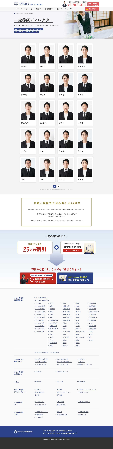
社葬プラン (81, 362)
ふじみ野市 (66, 337)
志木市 (64, 340)
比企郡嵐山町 (92, 306)
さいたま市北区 (39, 323)
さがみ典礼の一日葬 (41, 365)
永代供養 (59, 389)
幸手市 (77, 320)
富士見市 (65, 346)
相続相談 (37, 389)
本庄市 (51, 346)
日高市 (91, 323)
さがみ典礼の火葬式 (41, 362)
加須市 (77, 340)
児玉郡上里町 (53, 326)
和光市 (77, 309)
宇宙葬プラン (82, 359)
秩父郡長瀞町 (66, 312)
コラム (16, 382)
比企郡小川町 (92, 309)
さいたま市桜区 (39, 331)
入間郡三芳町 (66, 331)
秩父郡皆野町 (66, 320)
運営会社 (59, 412)
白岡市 (77, 343)
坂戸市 (64, 326)
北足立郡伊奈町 (80, 337)
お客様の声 (38, 371)
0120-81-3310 (77, 4)
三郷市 (51, 306)
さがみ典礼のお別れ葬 (41, 359)
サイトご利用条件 (83, 412)
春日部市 (52, 309)
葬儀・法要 (38, 381)
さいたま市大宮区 (40, 314)
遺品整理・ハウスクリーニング (87, 389)
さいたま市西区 (39, 329)
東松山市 (78, 329)
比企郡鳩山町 (92, 314)
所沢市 (64, 329)
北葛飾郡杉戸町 (80, 331)
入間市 (64, 334)
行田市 (51, 337)
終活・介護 (60, 381)
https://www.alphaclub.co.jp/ (66, 433)
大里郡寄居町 (66, 306)
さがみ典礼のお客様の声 (19, 373)
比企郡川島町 (92, 326)
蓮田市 (77, 334)
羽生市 (51, 331)
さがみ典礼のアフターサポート (20, 391)
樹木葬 (37, 395)
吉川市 (51, 317)
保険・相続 (81, 381)
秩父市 (64, 303)
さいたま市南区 (39, 320)
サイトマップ (82, 415)
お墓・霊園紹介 (39, 392)
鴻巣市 (77, 323)
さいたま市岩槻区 (40, 309)
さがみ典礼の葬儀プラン (19, 360)
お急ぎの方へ (93, 9)
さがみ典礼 (19, 13)
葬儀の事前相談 (61, 405)
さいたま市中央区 (40, 317)
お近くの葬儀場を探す (41, 297)
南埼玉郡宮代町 (54, 323)
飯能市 (64, 343)
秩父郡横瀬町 (53, 343)
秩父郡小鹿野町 (67, 317)
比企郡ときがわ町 (94, 312)
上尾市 (77, 326)
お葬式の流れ (60, 402)
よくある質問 (39, 417)
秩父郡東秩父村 (54, 329)
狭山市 (64, 323)
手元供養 (59, 395)
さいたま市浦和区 (40, 306)
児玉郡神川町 (66, 314)
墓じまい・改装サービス (64, 392)
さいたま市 (38, 303)
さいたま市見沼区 (40, 312)
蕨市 (90, 337)
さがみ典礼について (41, 405)
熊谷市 (51, 334)
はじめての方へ (39, 402)
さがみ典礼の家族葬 (62, 359)
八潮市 (51, 314)
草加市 (51, 312)
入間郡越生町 (92, 320)
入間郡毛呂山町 (93, 317)
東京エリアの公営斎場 (41, 352)
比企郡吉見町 (92, 329)
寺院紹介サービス (83, 392)
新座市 (91, 340)
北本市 (77, 346)
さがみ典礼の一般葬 (62, 365)
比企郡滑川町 (92, 303)
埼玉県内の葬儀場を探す (42, 300)
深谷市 (51, 340)
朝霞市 (77, 303)
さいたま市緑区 (39, 326)
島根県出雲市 (55, 352)
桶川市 (77, 314)
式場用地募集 (39, 415)
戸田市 (91, 331)
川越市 (77, 306)
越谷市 (51, 303)
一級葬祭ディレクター (28, 13)
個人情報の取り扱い (62, 415)
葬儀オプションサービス (85, 365)
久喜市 (77, 317)
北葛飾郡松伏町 (54, 320)
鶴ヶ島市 (78, 312)
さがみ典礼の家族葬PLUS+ (64, 362)
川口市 (91, 334)
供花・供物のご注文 (84, 402)
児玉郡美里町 (66, 309)
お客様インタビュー (62, 371)
